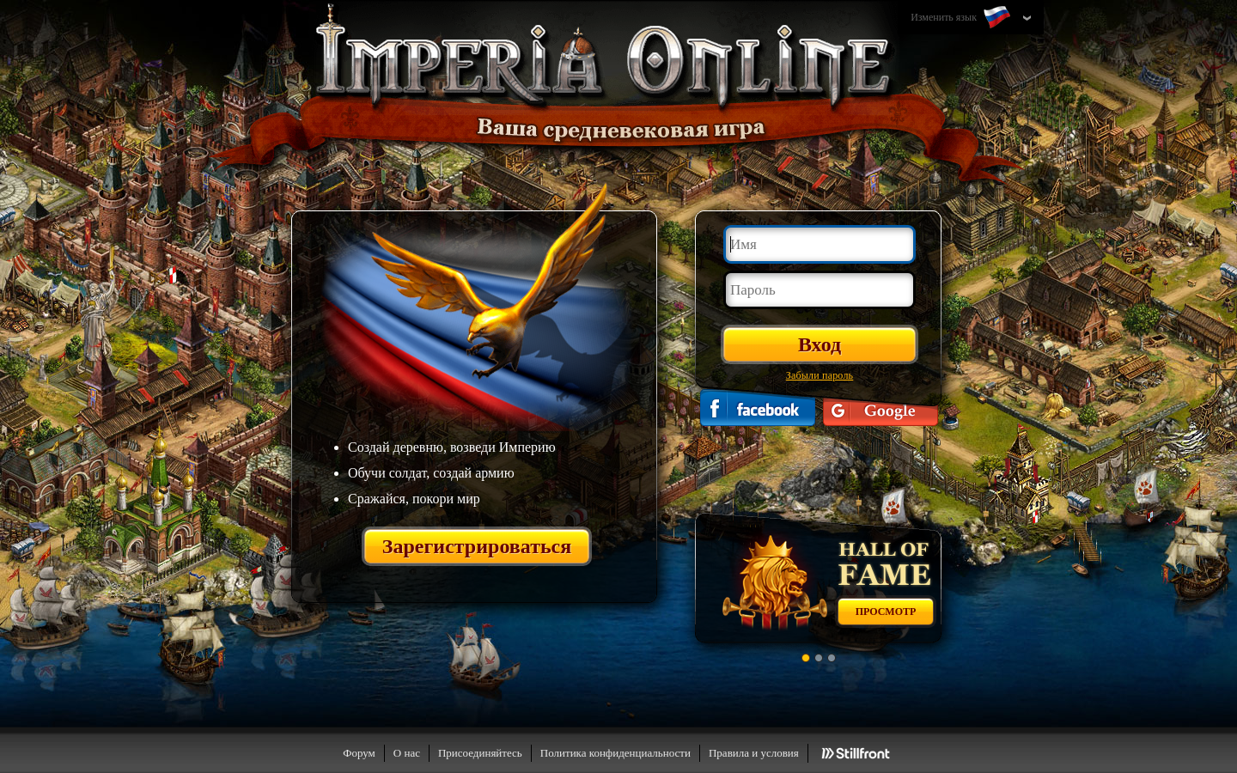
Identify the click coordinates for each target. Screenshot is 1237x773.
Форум (359, 752)
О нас (406, 752)
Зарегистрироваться (477, 546)
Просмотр (886, 612)
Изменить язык (962, 18)
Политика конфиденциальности (615, 752)
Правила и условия (754, 752)
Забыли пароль (820, 375)
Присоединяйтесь (480, 752)
